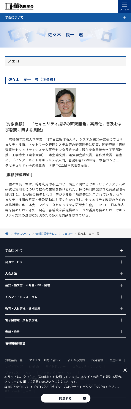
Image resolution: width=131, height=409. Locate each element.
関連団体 (115, 360)
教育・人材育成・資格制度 (22, 308)
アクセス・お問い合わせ (45, 360)
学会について (14, 250)
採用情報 (97, 360)
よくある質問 (76, 360)
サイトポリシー (84, 387)
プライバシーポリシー (48, 387)
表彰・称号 (12, 331)
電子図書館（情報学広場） (22, 320)
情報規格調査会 (15, 343)
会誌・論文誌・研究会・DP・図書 (27, 285)
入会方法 (11, 273)
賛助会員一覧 (14, 360)
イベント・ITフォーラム (21, 297)
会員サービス (14, 262)
